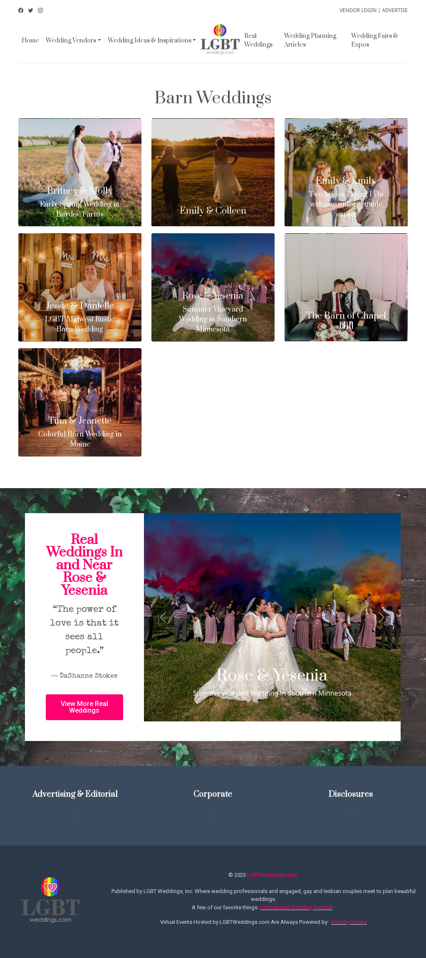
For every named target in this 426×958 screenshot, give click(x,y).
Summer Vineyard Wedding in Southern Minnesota (213, 312)
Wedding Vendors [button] (71, 41)
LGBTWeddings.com (272, 875)
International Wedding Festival (296, 907)
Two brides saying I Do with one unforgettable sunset (346, 197)
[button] (84, 707)
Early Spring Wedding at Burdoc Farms (80, 202)
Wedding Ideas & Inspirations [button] (149, 41)
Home (30, 41)
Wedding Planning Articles (310, 40)
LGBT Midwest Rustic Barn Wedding (80, 317)
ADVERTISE (395, 10)
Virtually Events (349, 922)
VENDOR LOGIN (357, 10)
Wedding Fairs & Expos (374, 40)
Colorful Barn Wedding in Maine (80, 432)
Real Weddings (258, 40)
